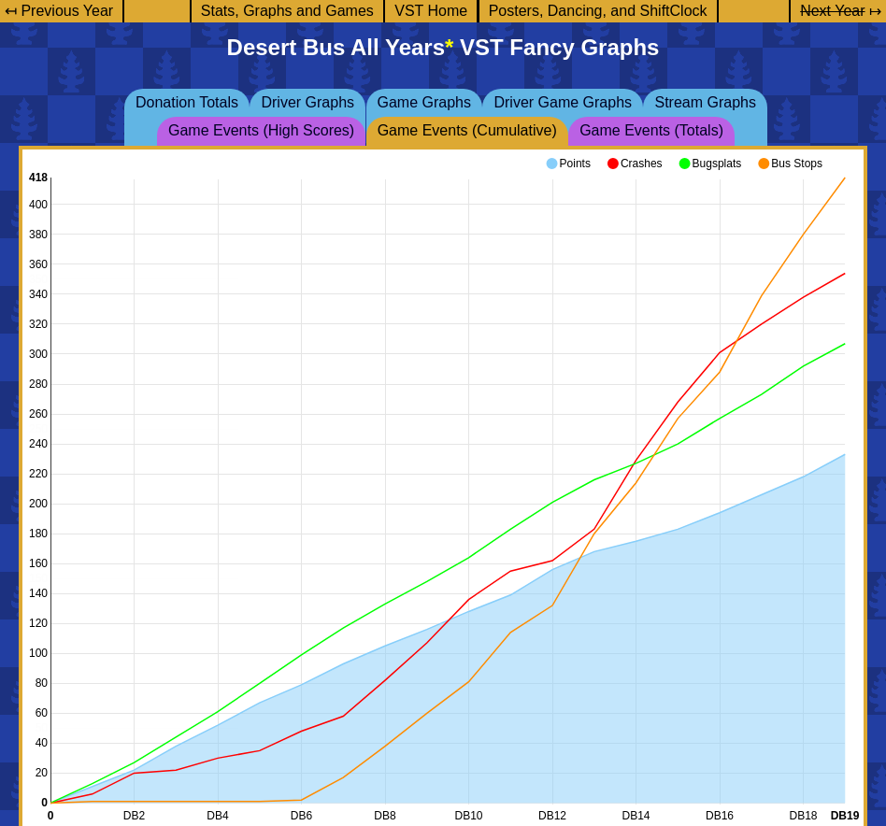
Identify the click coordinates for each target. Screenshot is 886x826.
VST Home (430, 11)
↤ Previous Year (59, 11)
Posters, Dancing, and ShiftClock (598, 11)
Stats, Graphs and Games (287, 11)
